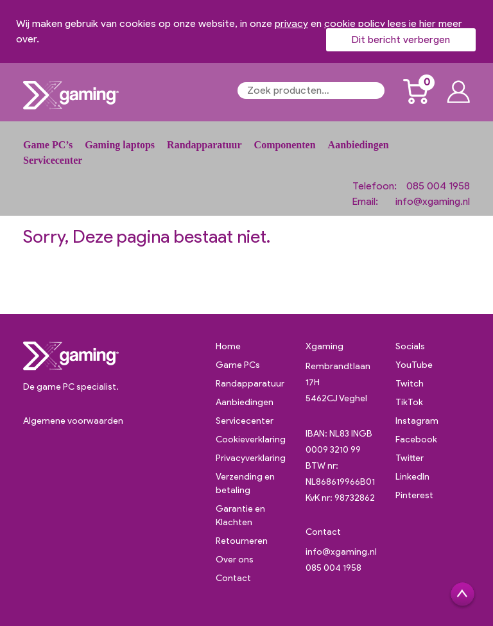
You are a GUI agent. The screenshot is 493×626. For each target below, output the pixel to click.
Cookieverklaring (251, 439)
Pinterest (414, 495)
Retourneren (242, 540)
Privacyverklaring (251, 458)
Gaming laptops (120, 144)
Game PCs (238, 365)
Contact (233, 578)
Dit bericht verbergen (401, 39)
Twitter (409, 458)
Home (228, 346)
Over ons (235, 559)
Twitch (409, 383)
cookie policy (354, 23)
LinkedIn (412, 476)
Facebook (416, 439)
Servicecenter (52, 160)
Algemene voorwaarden (73, 420)
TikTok (409, 402)
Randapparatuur (204, 144)
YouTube (414, 365)
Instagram (416, 420)
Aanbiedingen (358, 144)
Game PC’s (48, 144)
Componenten (285, 144)
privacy (291, 23)
